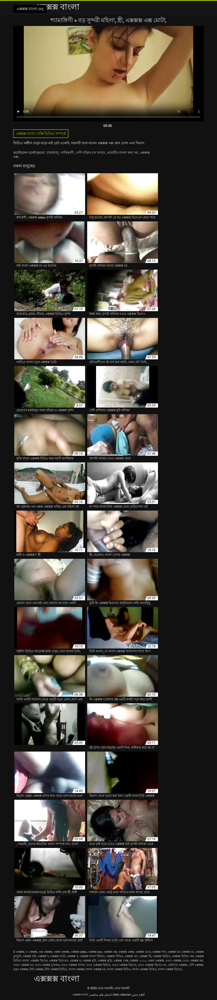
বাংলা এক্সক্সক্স (76, 969)
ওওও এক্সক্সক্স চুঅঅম (47, 965)
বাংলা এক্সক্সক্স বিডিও (119, 969)
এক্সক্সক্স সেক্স (120, 960)
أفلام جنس (138, 994)
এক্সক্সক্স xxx (95, 951)
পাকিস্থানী (68, 153)
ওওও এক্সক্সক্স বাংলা (72, 965)
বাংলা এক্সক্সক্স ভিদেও (170, 969)
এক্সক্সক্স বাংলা (80, 994)
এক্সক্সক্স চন (173, 951)
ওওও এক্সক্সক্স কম (193, 960)
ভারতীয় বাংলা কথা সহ (123, 153)
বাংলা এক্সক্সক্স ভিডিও (144, 969)
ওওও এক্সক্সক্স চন (23, 965)
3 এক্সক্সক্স (18, 951)
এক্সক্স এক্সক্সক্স (61, 951)
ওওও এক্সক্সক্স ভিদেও (124, 965)
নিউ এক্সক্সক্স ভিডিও (56, 969)
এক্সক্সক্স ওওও (143, 951)
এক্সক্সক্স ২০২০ (138, 960)
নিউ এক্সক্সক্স (36, 969)
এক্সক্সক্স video (79, 951)
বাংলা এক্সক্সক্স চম (95, 969)
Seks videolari (122, 994)
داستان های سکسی (100, 994)
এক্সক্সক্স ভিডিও (161, 956)
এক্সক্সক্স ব (72, 956)
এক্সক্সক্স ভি (145, 956)
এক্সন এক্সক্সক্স (156, 960)
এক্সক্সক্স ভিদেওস (58, 960)
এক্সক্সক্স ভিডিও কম (183, 956)
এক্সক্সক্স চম (187, 951)
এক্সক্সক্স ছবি (29, 956)
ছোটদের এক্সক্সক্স (177, 965)
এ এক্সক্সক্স (31, 951)
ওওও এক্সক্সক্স (173, 960)
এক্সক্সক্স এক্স (110, 951)
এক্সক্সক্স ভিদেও (39, 960)
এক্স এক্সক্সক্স (45, 951)
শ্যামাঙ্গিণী (62, 20)
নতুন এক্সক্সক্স (20, 969)
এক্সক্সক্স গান (159, 951)
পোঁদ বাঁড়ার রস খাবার (91, 153)
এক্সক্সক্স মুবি (89, 960)
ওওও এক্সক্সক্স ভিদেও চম (152, 965)
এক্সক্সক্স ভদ (130, 956)
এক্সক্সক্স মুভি (105, 960)
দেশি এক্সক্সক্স (196, 965)
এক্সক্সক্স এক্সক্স (126, 951)
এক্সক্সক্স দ (43, 956)
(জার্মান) (53, 153)
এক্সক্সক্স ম (75, 960)
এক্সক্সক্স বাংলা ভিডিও (92, 956)
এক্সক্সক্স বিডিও (114, 956)
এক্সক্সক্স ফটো (57, 956)
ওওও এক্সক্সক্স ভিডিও (98, 965)
